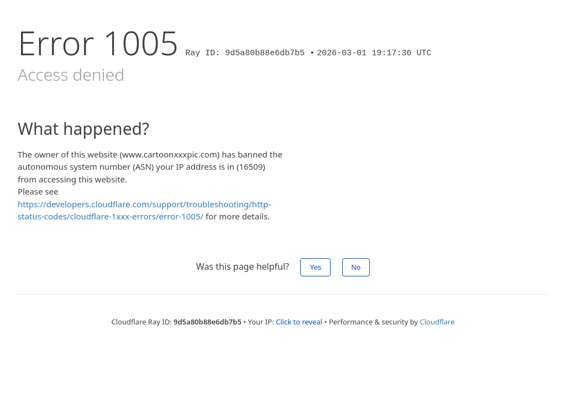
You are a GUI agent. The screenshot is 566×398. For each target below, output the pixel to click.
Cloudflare (437, 322)
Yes (315, 267)
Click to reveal (299, 322)
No (356, 267)
